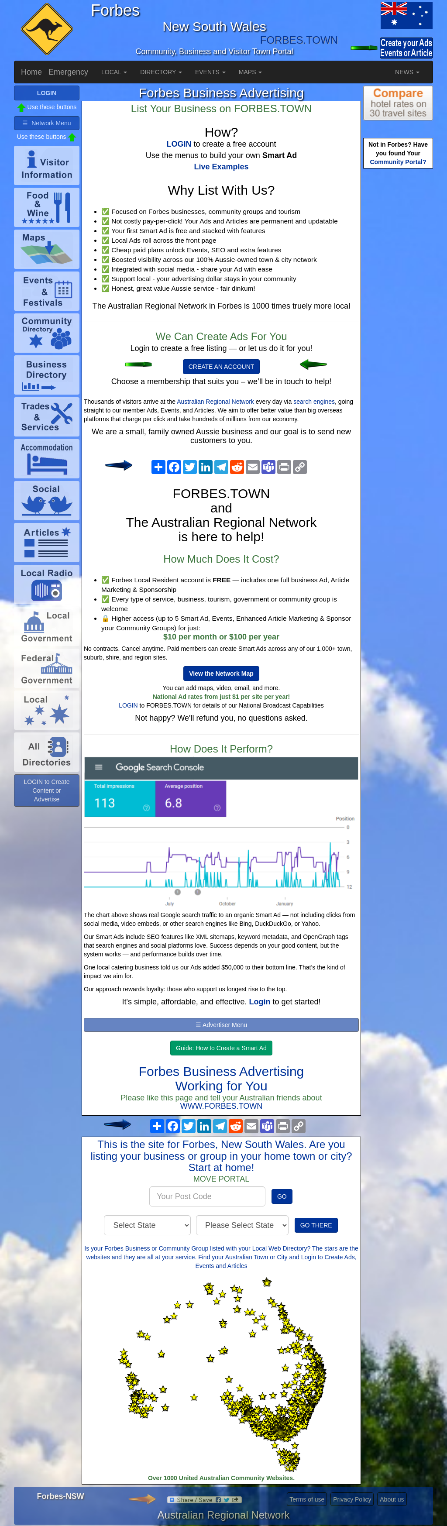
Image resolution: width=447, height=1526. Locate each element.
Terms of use (306, 1499)
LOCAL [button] (114, 72)
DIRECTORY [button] (161, 72)
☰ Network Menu (46, 123)
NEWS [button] (407, 72)
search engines (314, 401)
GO (282, 1196)
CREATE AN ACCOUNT (221, 366)
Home (31, 72)
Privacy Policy (352, 1499)
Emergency (68, 72)
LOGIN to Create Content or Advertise (46, 790)
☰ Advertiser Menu (221, 1024)
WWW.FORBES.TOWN (221, 1106)
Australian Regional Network (215, 401)
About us (392, 1499)
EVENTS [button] (210, 72)
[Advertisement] (398, 308)
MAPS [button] (250, 72)
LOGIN (128, 705)
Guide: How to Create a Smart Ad (221, 1048)
